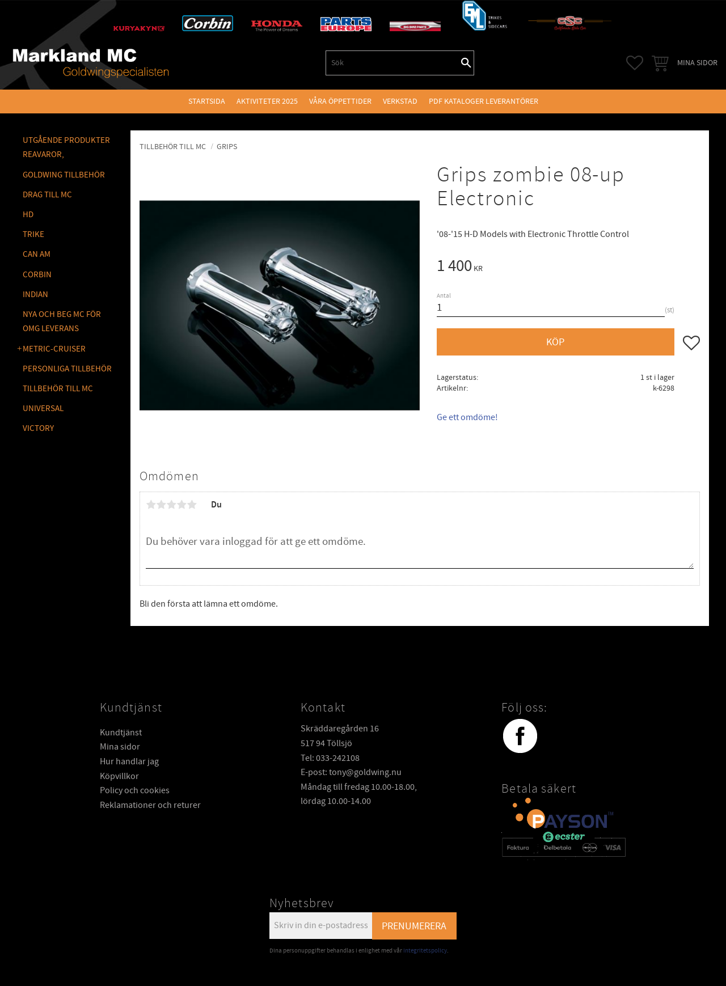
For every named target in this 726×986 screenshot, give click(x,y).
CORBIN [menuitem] (37, 274)
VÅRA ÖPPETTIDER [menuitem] (340, 101)
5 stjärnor (192, 505)
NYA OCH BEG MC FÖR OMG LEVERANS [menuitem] (62, 322)
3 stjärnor (171, 505)
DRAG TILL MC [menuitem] (47, 194)
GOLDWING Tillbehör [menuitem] (64, 175)
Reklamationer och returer (150, 805)
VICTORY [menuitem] (38, 428)
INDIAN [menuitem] (35, 294)
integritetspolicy (425, 950)
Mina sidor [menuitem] (697, 62)
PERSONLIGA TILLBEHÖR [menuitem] (67, 368)
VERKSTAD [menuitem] (400, 101)
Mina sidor (120, 746)
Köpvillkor (119, 776)
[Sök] (466, 63)
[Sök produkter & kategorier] (392, 63)
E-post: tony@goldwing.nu (351, 772)
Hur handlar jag (129, 761)
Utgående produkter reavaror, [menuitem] (66, 147)
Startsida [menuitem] (206, 101)
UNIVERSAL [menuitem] (43, 408)
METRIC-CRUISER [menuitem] (54, 349)
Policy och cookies (135, 790)
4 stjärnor (181, 505)
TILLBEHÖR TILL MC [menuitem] (58, 388)
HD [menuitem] (28, 214)
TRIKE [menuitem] (33, 234)
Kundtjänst (121, 732)
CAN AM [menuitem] (36, 254)
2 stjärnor (161, 505)
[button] (634, 62)
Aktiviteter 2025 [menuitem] (267, 101)
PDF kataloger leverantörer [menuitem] (483, 101)
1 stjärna (151, 505)
